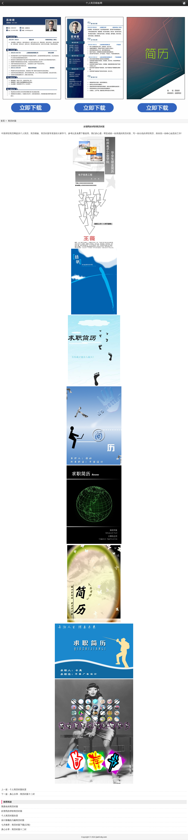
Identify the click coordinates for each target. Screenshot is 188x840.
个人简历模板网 (94, 3)
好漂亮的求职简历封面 (11, 811)
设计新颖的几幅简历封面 (12, 820)
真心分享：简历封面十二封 (22, 794)
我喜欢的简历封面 (9, 806)
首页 (3, 121)
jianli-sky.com (101, 837)
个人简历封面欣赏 (18, 789)
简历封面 (12, 121)
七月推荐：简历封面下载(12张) (15, 825)
